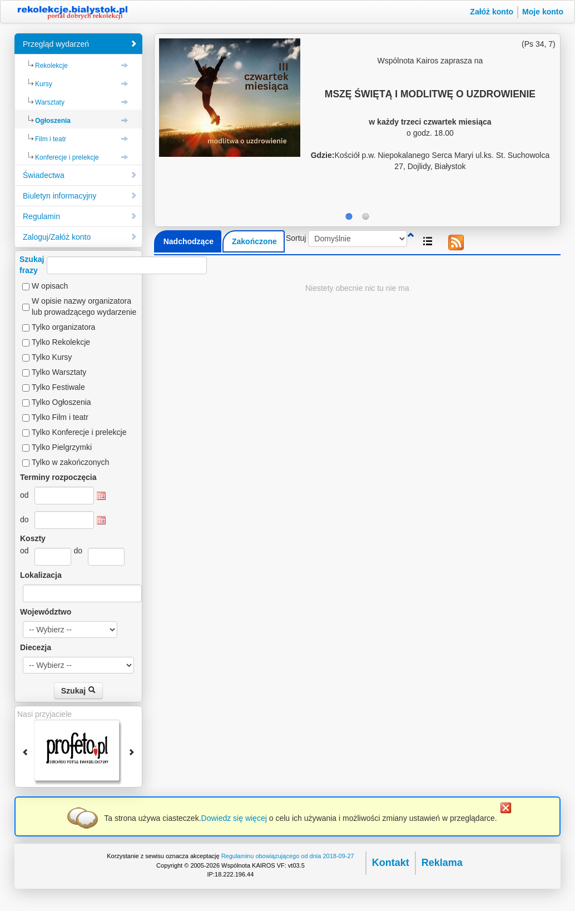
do (24, 519)
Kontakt (390, 862)
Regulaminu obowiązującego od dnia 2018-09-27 (287, 856)
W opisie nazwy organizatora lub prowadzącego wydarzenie (84, 306)
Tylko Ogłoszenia (61, 402)
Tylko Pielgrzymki (62, 447)
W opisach (50, 285)
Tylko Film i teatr (60, 417)
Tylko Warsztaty (59, 372)
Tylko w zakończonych (70, 462)
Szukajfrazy (113, 265)
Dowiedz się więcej (234, 818)
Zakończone (254, 241)
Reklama (442, 862)
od (24, 495)
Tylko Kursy (52, 357)
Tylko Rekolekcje (61, 342)
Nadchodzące (188, 241)
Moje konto (542, 11)
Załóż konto (491, 11)
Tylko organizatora (63, 327)
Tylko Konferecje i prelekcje (79, 432)
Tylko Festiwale (58, 387)
